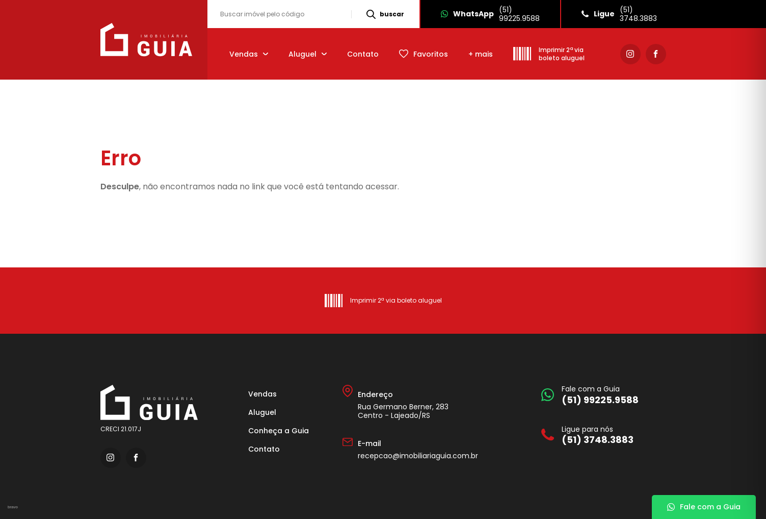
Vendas (262, 394)
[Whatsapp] (489, 14)
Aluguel (262, 412)
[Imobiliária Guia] (147, 40)
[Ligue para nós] (601, 435)
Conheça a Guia (278, 431)
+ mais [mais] (480, 54)
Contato (363, 54)
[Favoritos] (423, 54)
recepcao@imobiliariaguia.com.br (418, 456)
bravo (13, 507)
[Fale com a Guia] (601, 395)
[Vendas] (248, 54)
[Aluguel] (307, 54)
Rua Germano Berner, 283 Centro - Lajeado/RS (403, 411)
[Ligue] (618, 14)
